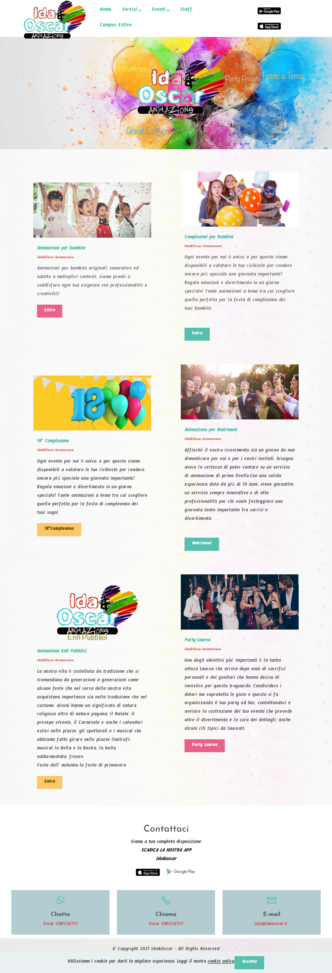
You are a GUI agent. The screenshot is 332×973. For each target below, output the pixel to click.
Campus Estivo (116, 26)
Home (105, 10)
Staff (186, 10)
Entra (50, 311)
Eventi (159, 10)
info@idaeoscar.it (271, 927)
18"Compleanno (60, 531)
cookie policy (220, 962)
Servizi (129, 10)
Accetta (249, 962)
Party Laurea (206, 748)
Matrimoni (203, 545)
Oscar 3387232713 (60, 927)
